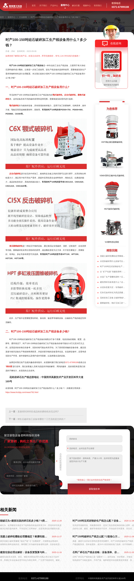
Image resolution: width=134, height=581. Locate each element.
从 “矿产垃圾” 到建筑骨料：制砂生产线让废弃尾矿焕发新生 (113, 272)
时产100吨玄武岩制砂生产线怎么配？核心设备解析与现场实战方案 (113, 266)
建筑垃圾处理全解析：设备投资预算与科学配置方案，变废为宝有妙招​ (24, 552)
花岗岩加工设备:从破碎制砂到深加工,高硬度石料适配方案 (113, 298)
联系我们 (98, 5)
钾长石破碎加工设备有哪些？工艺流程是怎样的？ (42, 419)
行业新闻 (23, 17)
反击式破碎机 (70, 95)
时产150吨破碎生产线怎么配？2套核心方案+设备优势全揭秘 (97, 536)
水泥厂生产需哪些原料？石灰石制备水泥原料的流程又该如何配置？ (113, 277)
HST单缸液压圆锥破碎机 (111, 142)
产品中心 (54, 5)
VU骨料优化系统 (112, 242)
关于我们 (43, 5)
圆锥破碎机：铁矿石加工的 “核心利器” (113, 303)
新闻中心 (65, 5)
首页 (34, 5)
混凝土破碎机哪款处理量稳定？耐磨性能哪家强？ (113, 256)
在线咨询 (115, 43)
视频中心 (87, 5)
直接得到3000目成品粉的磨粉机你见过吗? (38, 411)
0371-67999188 (71, 362)
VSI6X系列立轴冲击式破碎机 (112, 175)
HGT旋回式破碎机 (112, 209)
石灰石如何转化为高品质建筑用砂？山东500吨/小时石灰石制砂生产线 (113, 292)
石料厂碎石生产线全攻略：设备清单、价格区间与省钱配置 (97, 552)
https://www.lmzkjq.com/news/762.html (21, 392)
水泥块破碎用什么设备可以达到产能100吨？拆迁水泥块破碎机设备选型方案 (113, 261)
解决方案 (76, 5)
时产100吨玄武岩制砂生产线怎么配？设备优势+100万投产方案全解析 (97, 520)
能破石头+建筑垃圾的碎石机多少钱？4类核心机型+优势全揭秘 (24, 520)
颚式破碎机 (57, 95)
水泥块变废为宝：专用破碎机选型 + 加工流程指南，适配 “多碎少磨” (113, 287)
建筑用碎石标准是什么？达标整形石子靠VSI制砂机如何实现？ (113, 282)
